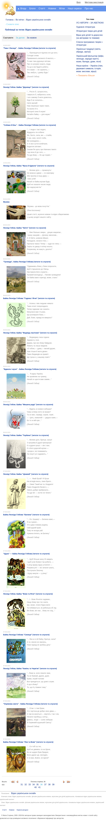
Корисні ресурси (22, 810)
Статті (42, 8)
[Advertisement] (88, 120)
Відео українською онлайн (23, 793)
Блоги (32, 8)
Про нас (89, 8)
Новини (52, 8)
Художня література (85, 27)
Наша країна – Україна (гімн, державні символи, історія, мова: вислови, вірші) (89, 68)
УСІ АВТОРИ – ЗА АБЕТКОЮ (90, 23)
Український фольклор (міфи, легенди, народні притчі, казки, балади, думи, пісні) (90, 59)
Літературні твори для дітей (89, 31)
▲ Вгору (21, 8)
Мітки (62, 8)
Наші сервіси (75, 8)
